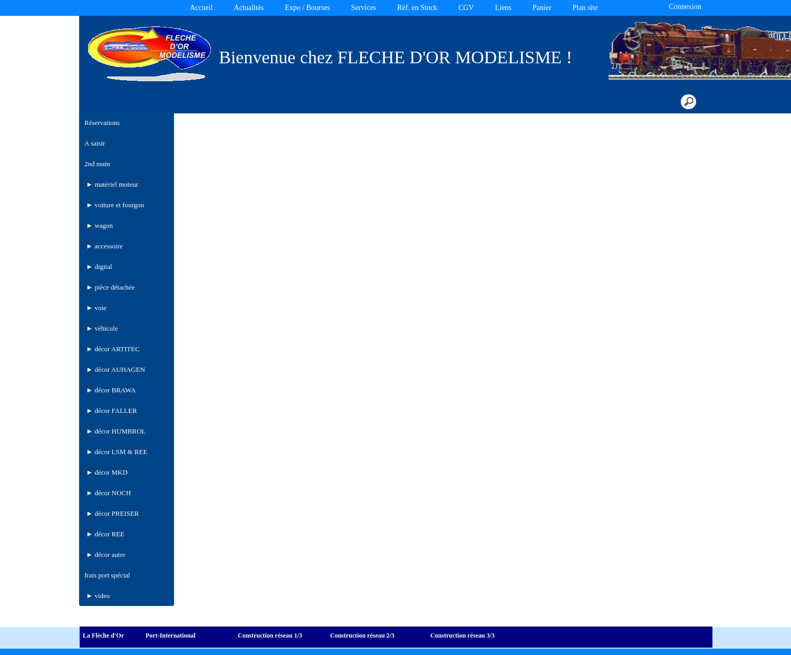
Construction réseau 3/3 (462, 635)
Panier (542, 8)
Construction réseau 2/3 (362, 635)
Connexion (684, 7)
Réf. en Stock (417, 8)
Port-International (171, 635)
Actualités (249, 8)
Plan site (585, 8)
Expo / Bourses (307, 8)
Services (363, 8)
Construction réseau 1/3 (270, 635)
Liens (503, 8)
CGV (466, 8)
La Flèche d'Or (103, 635)
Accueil (201, 8)
